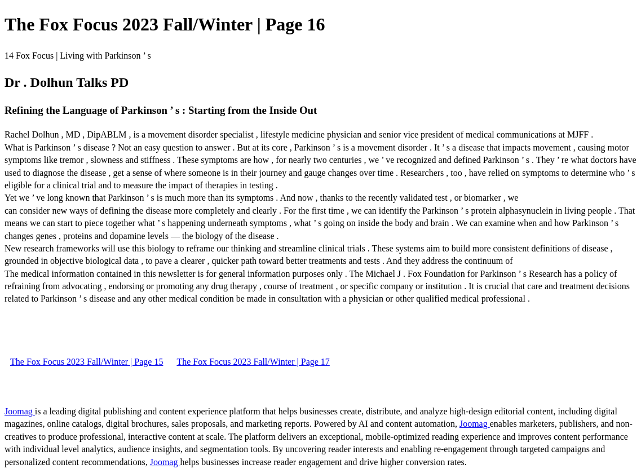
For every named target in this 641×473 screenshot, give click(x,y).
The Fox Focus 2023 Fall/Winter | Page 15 (86, 361)
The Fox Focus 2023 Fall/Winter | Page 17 (252, 361)
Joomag (20, 411)
